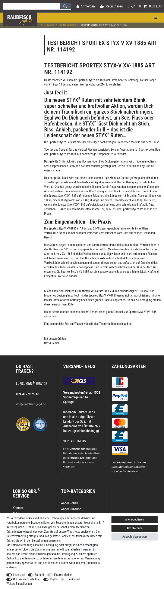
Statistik (39, 574)
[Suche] (65, 6)
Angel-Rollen (69, 503)
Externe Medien (63, 574)
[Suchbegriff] (31, 6)
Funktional (74, 579)
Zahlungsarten (128, 366)
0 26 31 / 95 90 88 (27, 394)
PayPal (54, 579)
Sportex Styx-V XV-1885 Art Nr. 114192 (99, 69)
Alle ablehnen (135, 528)
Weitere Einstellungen (19, 583)
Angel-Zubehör (71, 509)
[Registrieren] (111, 6)
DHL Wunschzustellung (26, 579)
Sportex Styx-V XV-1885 (91, 80)
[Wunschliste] (131, 6)
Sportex (50, 25)
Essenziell (19, 574)
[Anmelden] (85, 6)
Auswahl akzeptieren (134, 536)
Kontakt (18, 508)
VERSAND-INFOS (79, 366)
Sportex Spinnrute (67, 25)
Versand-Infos (69, 466)
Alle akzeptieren (134, 519)
